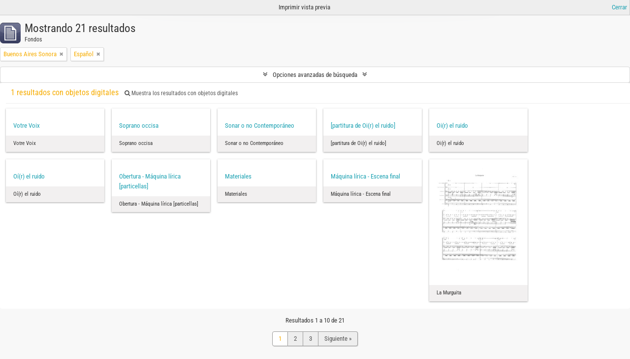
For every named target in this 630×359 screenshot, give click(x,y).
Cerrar (619, 7)
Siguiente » (337, 338)
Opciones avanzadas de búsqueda (315, 74)
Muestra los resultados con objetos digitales (181, 93)
